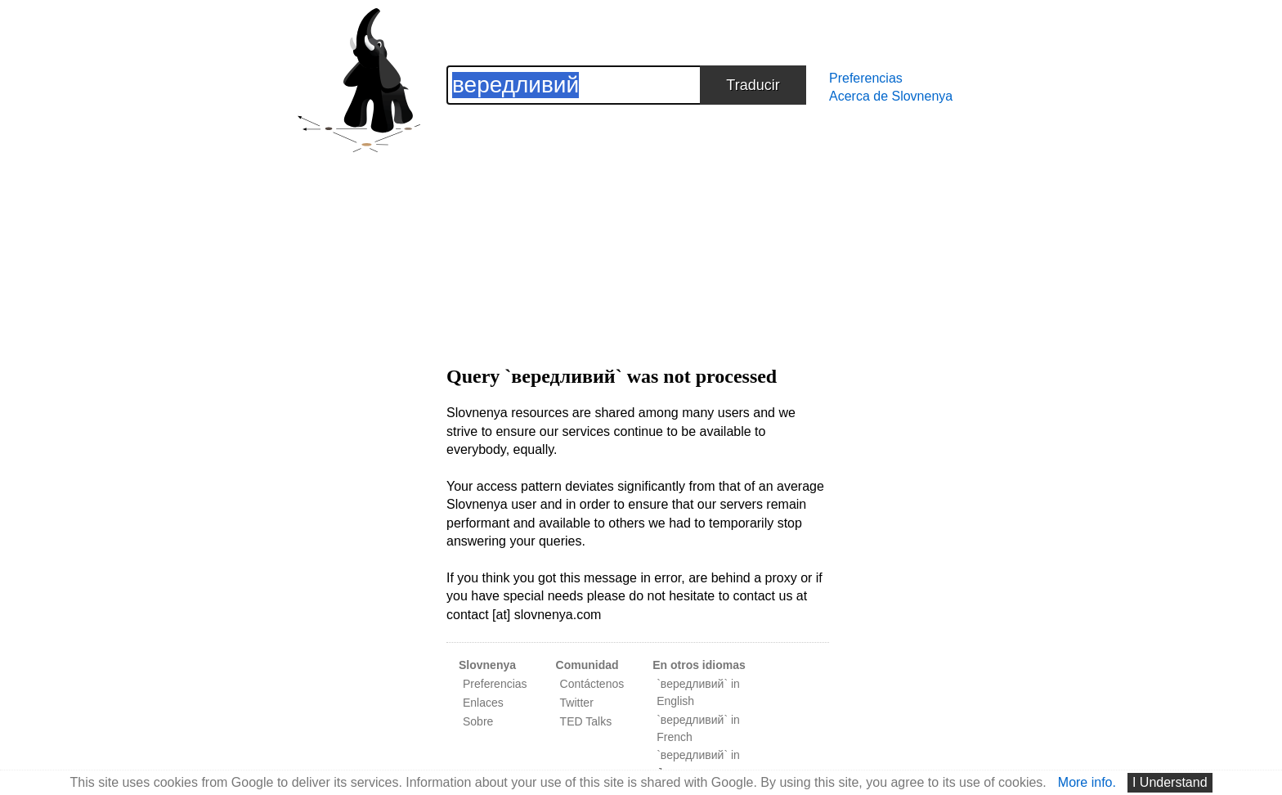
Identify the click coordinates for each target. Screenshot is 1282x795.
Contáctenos (592, 683)
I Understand (1170, 782)
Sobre (478, 721)
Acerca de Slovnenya (891, 96)
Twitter (577, 702)
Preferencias (866, 78)
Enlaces (483, 702)
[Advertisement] (637, 219)
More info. (1087, 782)
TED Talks (586, 721)
